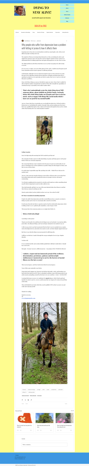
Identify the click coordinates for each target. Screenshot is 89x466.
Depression (57, 32)
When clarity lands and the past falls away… (43, 426)
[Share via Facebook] (22, 399)
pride (43, 389)
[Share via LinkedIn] (28, 399)
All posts (17, 32)
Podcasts (67, 18)
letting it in (24, 392)
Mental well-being (40, 32)
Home (67, 4)
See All (72, 410)
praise (48, 389)
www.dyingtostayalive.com (20, 457)
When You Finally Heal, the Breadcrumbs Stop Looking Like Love (64, 426)
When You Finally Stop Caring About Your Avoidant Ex (24, 426)
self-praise (60, 389)
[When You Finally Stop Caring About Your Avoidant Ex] (24, 418)
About (67, 8)
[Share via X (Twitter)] (25, 399)
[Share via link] (31, 399)
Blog (67, 21)
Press (67, 11)
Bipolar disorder (50, 32)
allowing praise (31, 392)
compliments (53, 389)
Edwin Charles (67, 14)
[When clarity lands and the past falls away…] (44, 418)
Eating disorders (65, 32)
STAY (37, 12)
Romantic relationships (25, 32)
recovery (24, 389)
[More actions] (66, 41)
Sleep (34, 32)
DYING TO (41, 8)
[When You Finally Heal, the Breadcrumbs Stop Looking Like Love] (64, 418)
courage (38, 389)
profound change (31, 389)
